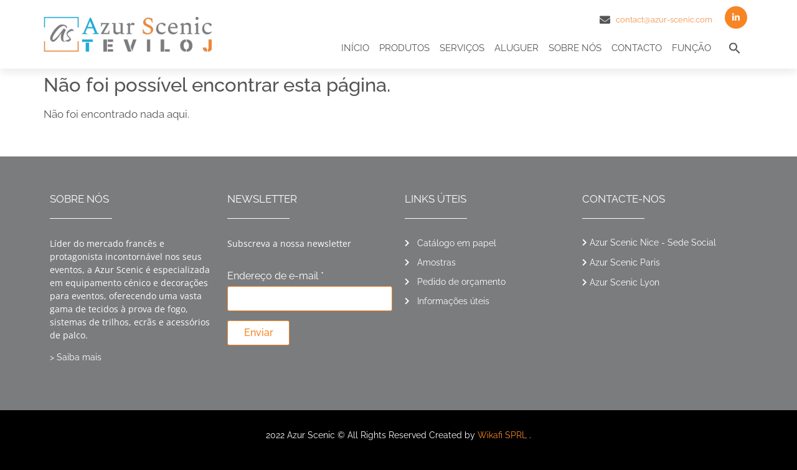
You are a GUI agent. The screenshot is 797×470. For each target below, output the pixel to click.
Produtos (404, 48)
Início (355, 48)
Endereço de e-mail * (275, 276)
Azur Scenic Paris (625, 262)
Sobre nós (575, 48)
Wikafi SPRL (502, 435)
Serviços (462, 48)
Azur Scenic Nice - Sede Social (653, 242)
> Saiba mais (75, 357)
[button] (734, 48)
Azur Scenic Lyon (624, 282)
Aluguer (516, 48)
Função (691, 48)
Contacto (636, 48)
